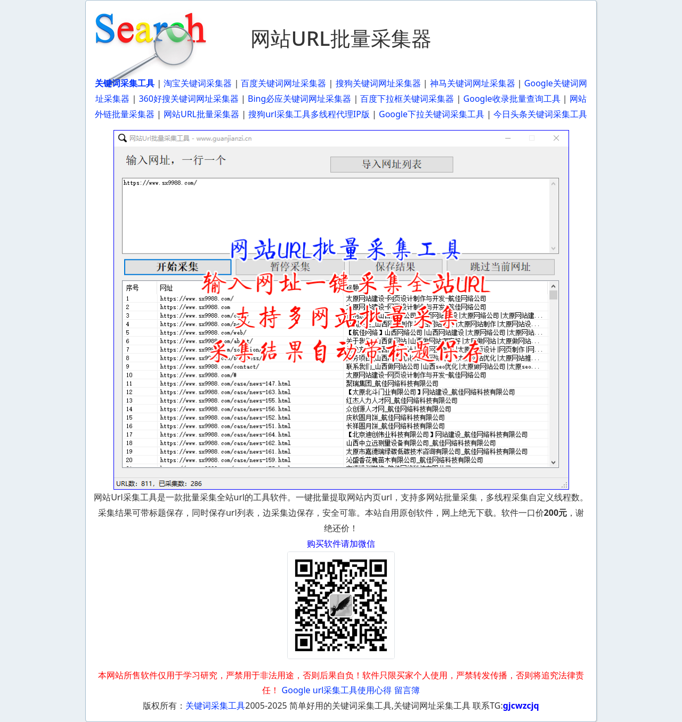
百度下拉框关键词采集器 (407, 98)
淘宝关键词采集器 (198, 83)
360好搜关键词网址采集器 (188, 98)
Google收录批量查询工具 (512, 98)
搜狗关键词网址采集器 (378, 83)
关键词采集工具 (215, 705)
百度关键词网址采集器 (283, 83)
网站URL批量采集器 (201, 114)
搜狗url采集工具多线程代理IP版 (309, 114)
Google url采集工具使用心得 (337, 690)
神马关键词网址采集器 (472, 83)
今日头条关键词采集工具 (540, 114)
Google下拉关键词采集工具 (431, 114)
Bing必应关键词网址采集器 (299, 98)
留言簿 (407, 690)
